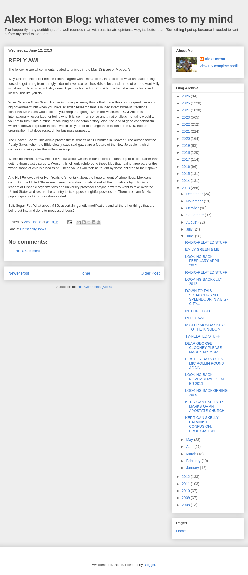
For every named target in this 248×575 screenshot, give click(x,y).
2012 (186, 476)
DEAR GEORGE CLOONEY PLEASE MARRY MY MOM (203, 347)
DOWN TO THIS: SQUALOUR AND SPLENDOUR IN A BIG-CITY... (206, 297)
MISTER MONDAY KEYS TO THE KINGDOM (205, 327)
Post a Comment (27, 251)
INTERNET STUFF (200, 311)
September (195, 215)
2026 (186, 96)
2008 (186, 505)
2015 (186, 174)
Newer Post (18, 273)
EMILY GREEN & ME (202, 249)
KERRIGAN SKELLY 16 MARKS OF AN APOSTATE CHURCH (204, 406)
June (190, 236)
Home (85, 273)
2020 (186, 138)
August (192, 222)
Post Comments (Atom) (94, 287)
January (193, 468)
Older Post (150, 273)
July (189, 229)
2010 (186, 491)
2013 (186, 188)
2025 (186, 103)
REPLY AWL (195, 318)
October (193, 208)
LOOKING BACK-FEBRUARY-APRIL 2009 (202, 261)
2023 (186, 117)
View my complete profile (220, 66)
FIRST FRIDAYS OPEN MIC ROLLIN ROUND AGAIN (204, 363)
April (190, 446)
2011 (186, 484)
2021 (186, 131)
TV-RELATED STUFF (202, 336)
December (195, 194)
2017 (186, 159)
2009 (186, 498)
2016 (186, 167)
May (190, 440)
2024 (186, 110)
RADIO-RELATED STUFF (206, 242)
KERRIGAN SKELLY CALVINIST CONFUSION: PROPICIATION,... (202, 424)
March (191, 454)
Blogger (149, 565)
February (194, 461)
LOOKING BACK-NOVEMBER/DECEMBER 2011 (205, 379)
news (42, 229)
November (195, 201)
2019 (186, 145)
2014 (186, 181)
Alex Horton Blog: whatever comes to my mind (118, 19)
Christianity (28, 229)
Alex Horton (215, 59)
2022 (186, 124)
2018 (186, 152)
